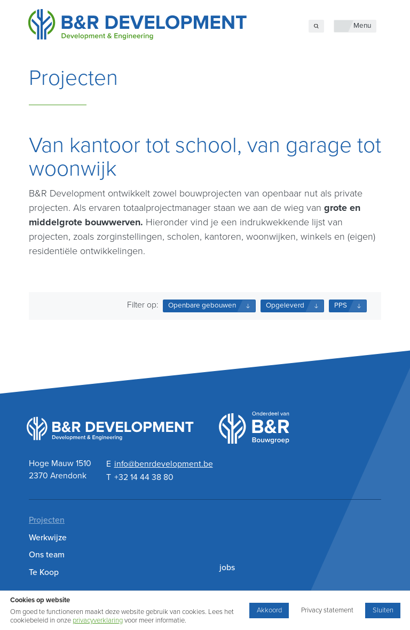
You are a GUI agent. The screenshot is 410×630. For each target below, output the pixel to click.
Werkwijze (48, 537)
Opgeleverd (285, 305)
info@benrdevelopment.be (163, 464)
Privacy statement (327, 610)
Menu (362, 25)
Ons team (47, 555)
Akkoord (269, 610)
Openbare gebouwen (202, 305)
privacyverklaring (98, 620)
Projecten (47, 520)
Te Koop (44, 572)
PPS (340, 305)
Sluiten (383, 610)
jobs (227, 567)
